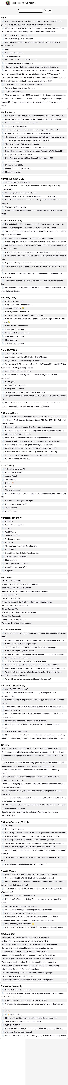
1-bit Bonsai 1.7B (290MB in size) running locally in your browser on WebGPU (35, 707)
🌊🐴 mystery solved (13, 1015)
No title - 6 (9, 542)
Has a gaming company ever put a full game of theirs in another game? (33, 417)
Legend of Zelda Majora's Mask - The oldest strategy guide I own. (31, 448)
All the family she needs (14, 92)
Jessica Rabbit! (11, 476)
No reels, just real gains (14, 829)
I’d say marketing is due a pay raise (19, 39)
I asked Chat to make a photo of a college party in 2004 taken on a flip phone (35, 1036)
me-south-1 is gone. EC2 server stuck (20, 896)
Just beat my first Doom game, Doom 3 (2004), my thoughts (28, 455)
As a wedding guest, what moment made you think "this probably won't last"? (35, 640)
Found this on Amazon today (16, 326)
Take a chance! (11, 508)
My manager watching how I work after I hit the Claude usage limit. (31, 1018)
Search (48, 11)
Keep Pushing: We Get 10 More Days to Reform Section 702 (29, 158)
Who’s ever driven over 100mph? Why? (20, 644)
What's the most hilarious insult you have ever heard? (26, 661)
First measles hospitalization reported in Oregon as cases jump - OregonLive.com (34, 752)
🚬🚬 (7, 1011)
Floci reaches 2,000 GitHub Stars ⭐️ (19, 924)
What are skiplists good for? (16, 126)
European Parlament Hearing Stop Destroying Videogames (28, 427)
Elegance (9, 571)
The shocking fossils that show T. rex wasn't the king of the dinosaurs (29, 962)
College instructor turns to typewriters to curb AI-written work (29, 133)
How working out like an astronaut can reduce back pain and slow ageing (30, 966)
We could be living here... (15, 525)
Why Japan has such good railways (19, 155)
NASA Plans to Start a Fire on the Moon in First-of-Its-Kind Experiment (32, 252)
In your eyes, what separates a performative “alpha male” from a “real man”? (35, 668)
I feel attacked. (11, 340)
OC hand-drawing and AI (15, 469)
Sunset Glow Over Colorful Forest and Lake (22, 553)
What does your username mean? (18, 658)
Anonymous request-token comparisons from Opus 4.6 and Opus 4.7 (32, 130)
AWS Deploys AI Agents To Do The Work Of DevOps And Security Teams (34, 927)
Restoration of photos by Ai (15, 504)
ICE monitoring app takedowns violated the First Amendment (29, 238)
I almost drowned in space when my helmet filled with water (25, 952)
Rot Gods (9, 521)
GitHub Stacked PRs (10, 609)
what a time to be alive (14, 472)
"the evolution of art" (13, 490)
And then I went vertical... (15, 343)
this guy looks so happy (14, 53)
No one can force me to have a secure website (20, 584)
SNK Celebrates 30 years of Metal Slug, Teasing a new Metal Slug (31, 452)
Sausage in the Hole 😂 (14, 308)
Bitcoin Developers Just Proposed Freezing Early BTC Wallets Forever (33, 836)
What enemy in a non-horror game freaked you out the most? (29, 445)
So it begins (10, 382)
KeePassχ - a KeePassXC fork (14, 620)
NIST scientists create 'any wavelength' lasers (23, 123)
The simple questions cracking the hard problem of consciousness (27, 959)
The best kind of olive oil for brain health (17, 976)
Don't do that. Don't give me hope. (18, 35)
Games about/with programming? (18, 459)
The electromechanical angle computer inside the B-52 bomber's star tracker (35, 137)
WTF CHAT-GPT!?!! (13, 1025)
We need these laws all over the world (20, 88)
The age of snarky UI (10, 595)
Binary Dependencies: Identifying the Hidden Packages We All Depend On (34, 151)
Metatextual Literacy (13, 172)
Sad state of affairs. (13, 56)
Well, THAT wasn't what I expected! (19, 305)
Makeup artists (11, 560)
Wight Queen (10, 532)
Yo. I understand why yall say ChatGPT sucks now (25, 392)
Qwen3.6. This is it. (12, 710)
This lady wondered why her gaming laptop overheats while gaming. (32, 67)
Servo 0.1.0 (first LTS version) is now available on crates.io (25, 591)
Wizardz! (8, 528)
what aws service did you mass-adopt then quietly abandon (28, 910)
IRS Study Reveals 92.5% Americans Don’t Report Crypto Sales (30, 840)
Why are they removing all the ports (19, 63)
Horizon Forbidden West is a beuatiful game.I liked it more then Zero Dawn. (34, 431)
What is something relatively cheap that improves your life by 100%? (32, 665)
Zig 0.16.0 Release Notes (12, 581)
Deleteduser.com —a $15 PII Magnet (16, 588)
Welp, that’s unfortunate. (14, 336)
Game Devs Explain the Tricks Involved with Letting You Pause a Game (33, 119)
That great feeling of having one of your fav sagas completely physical (32, 441)
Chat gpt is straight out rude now (18, 371)
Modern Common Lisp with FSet (18, 169)
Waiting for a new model (14, 389)
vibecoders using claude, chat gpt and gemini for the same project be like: (34, 1029)
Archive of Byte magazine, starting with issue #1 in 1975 (27, 140)
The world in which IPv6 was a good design (22, 144)
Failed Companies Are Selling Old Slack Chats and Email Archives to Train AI (35, 242)
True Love (9, 826)
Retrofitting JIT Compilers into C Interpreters (19, 612)
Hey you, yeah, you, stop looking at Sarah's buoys (25, 315)
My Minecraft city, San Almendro (18, 434)
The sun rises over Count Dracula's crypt (21, 546)
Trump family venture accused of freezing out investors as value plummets (34, 843)
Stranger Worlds (11, 511)
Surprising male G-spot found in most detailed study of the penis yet (28, 955)
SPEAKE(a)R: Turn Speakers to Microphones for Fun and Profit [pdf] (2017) (35, 116)
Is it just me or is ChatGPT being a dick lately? (23, 361)
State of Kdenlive (12, 162)
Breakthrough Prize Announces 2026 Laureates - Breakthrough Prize (29, 766)
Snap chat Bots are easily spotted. (18, 1032)
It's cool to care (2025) (14, 165)
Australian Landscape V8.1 (15, 567)
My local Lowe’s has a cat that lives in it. (21, 60)
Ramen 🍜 (9, 483)
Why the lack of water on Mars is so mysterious (20, 969)
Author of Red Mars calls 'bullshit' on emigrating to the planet (25, 937)
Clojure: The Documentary (15, 207)
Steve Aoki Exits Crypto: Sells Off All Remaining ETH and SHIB (30, 847)
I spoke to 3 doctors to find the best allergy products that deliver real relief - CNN (33, 763)
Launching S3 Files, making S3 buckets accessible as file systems (31, 874)
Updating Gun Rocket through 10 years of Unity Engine (27, 148)
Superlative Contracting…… (16, 329)
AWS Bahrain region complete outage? (20, 913)
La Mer (8, 487)
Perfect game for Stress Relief (17, 312)
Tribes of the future (12, 535)
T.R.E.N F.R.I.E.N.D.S (13, 354)
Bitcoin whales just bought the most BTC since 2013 (25, 864)
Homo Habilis (10, 550)
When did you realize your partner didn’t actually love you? (28, 679)
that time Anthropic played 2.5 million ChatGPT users (26, 357)
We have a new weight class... (17, 731)
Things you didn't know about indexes (16, 623)
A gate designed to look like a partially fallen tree (24, 85)
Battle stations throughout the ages (19, 501)
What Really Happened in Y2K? (17, 182)
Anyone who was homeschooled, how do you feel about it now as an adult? (34, 654)
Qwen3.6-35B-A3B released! (16, 689)
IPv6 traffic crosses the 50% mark (15, 605)
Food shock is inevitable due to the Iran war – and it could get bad (27, 980)
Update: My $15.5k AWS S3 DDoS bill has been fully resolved (29, 878)
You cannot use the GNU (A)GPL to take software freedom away (27, 602)
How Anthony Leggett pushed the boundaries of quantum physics (27, 948)
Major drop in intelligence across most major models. (26, 721)
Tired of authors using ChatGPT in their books (23, 1022)
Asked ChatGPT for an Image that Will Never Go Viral (26, 1000)
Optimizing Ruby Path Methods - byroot (20, 193)
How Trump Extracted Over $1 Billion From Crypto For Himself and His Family (35, 833)
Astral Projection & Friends (15, 557)
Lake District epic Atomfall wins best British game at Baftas (28, 438)
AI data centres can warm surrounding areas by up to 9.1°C (25, 941)
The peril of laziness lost (11, 598)
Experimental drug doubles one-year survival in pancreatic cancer (31, 263)
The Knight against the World (16, 564)
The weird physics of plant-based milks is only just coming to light (27, 973)
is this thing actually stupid (15, 385)
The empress (10, 480)
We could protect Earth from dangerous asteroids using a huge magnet (29, 945)
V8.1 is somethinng (12, 539)
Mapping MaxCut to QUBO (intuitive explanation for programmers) (31, 196)
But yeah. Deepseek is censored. (18, 990)
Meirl (7, 49)
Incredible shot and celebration (17, 333)
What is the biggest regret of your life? (20, 651)
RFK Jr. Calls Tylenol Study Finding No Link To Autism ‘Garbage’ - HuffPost (31, 749)
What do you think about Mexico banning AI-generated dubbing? (30, 647)
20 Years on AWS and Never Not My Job (21, 906)
